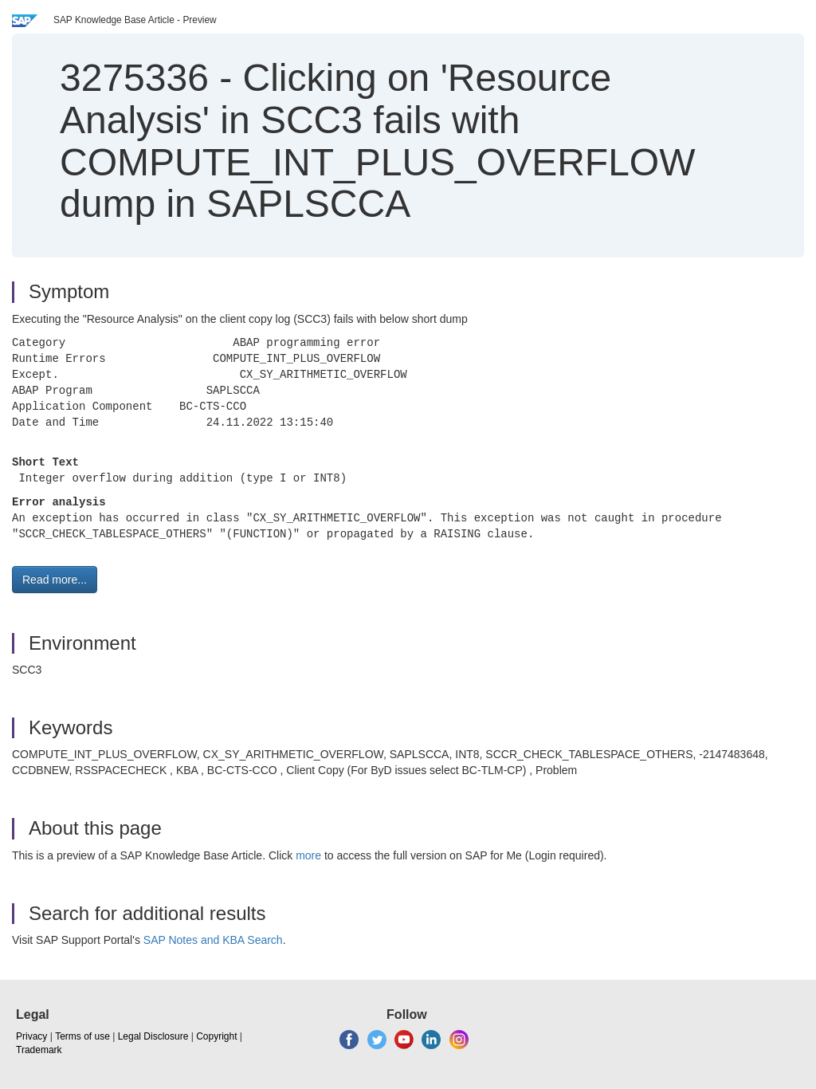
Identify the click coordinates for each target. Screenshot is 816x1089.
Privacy (31, 1036)
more (308, 855)
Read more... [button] (54, 579)
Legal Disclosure (153, 1036)
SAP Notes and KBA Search (213, 940)
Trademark (39, 1050)
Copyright (216, 1036)
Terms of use (82, 1036)
